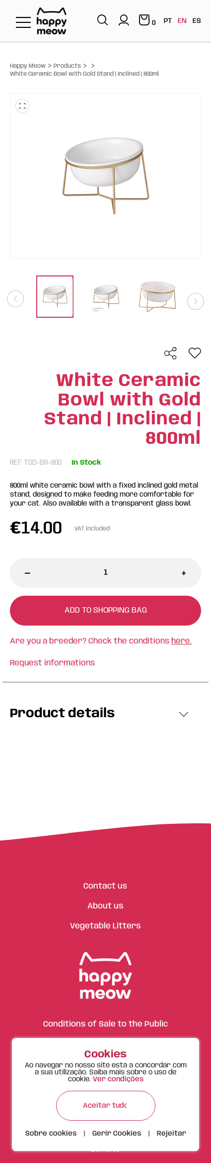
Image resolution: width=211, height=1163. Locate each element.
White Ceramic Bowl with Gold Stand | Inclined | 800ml (84, 74)
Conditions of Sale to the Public (105, 1024)
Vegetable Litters (105, 926)
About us (105, 906)
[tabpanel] (54, 297)
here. (181, 641)
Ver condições (118, 1079)
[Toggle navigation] (23, 23)
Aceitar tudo (106, 1105)
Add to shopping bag (106, 610)
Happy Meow (28, 66)
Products (67, 66)
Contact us (105, 886)
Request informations (52, 663)
